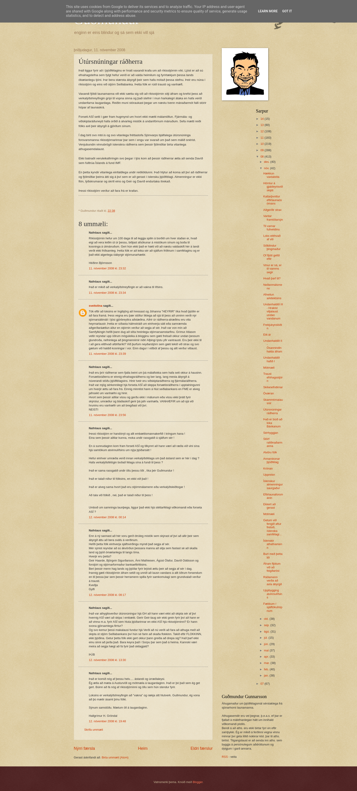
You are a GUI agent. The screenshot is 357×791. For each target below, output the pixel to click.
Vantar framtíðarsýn (273, 217)
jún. (266, 644)
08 (262, 156)
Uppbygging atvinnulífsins (272, 594)
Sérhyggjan (270, 432)
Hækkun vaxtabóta (271, 175)
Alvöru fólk (270, 452)
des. (267, 161)
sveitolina (95, 305)
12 (262, 131)
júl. (266, 637)
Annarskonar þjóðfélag (271, 460)
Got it (287, 11)
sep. (267, 625)
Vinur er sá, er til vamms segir (272, 268)
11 (262, 137)
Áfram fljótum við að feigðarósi (271, 567)
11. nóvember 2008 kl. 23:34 (107, 292)
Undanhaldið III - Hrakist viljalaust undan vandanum (273, 311)
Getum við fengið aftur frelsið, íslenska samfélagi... (272, 527)
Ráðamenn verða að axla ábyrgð (272, 580)
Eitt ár (267, 334)
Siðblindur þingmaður (271, 247)
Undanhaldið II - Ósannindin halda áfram (272, 346)
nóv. (267, 168)
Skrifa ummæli (93, 729)
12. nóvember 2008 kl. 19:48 (107, 721)
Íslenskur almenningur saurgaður (273, 484)
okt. (266, 618)
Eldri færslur (202, 748)
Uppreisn (269, 474)
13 (262, 125)
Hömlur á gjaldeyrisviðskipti (273, 186)
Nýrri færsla (84, 748)
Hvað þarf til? (271, 278)
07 (262, 683)
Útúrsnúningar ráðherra (272, 411)
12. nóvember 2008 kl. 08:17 (107, 595)
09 (262, 150)
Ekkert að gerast (269, 506)
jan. (266, 675)
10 (262, 143)
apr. (267, 656)
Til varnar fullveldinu (271, 227)
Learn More (268, 11)
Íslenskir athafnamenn (272, 544)
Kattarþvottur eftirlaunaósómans (272, 200)
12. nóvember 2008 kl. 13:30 (107, 660)
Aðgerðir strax (272, 210)
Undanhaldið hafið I (271, 359)
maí (267, 650)
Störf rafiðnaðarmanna (272, 442)
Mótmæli (268, 367)
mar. (267, 663)
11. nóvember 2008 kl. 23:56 (107, 415)
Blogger (198, 782)
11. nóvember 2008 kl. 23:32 (107, 268)
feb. (267, 669)
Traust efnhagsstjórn (273, 377)
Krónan (268, 468)
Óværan (268, 393)
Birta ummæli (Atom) (115, 757)
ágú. (267, 631)
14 (262, 118)
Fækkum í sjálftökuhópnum (272, 607)
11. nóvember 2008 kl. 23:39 (107, 353)
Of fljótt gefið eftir (271, 257)
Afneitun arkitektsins (272, 296)
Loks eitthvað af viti (271, 237)
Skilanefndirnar (273, 387)
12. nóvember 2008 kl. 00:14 (107, 517)
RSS (225, 756)
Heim (143, 748)
